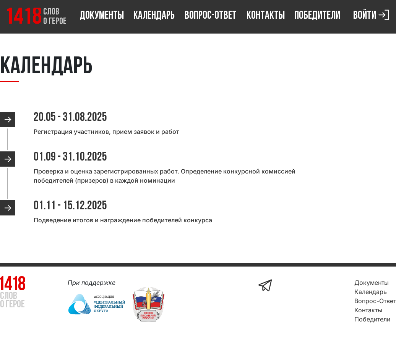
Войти (372, 14)
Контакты (266, 15)
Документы (102, 15)
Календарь (154, 15)
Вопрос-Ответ (211, 15)
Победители (317, 15)
